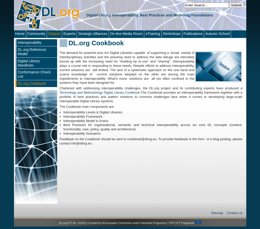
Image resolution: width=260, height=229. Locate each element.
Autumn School (217, 34)
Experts (69, 34)
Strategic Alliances (92, 34)
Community (36, 34)
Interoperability (30, 42)
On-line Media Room (126, 34)
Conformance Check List (34, 74)
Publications (193, 34)
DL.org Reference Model (32, 52)
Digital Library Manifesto (29, 63)
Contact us (234, 213)
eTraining (152, 34)
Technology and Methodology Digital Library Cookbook (100, 92)
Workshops (172, 34)
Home (20, 34)
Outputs (54, 34)
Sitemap (217, 213)
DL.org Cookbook (32, 83)
